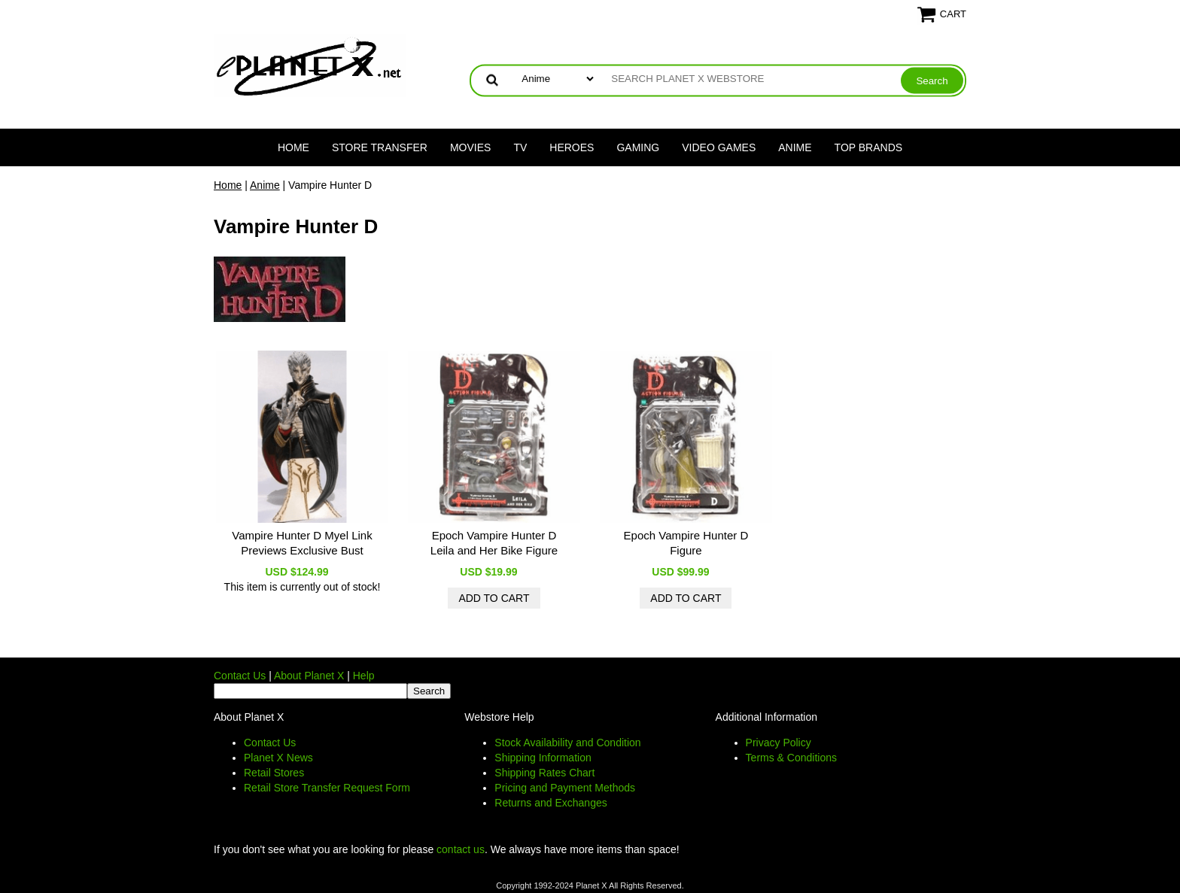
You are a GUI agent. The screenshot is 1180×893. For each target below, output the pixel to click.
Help (364, 676)
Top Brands (869, 147)
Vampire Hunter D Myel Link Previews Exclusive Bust (302, 543)
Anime (794, 147)
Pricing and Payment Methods (564, 788)
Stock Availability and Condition (567, 743)
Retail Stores (274, 773)
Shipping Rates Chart (544, 773)
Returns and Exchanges (550, 803)
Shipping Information (542, 758)
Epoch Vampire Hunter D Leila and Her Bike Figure (494, 543)
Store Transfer (379, 147)
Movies (470, 147)
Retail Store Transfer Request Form (327, 788)
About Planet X (309, 676)
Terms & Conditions (791, 758)
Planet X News (278, 758)
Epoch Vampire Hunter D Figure (686, 543)
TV (520, 147)
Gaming (637, 147)
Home (293, 147)
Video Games (719, 147)
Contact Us (240, 676)
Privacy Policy (778, 743)
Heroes (571, 147)
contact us (460, 849)
